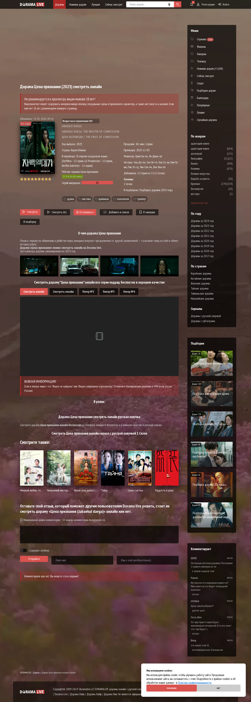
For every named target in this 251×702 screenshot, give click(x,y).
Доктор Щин (198, 610)
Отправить (34, 559)
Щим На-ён (141, 156)
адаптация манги (210, 149)
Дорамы (59, 4)
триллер (141, 199)
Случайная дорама (207, 120)
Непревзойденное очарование (207, 650)
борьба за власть (211, 179)
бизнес (205, 163)
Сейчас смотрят (114, 4)
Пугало (195, 594)
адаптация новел (210, 143)
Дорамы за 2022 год (202, 231)
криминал (104, 199)
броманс (206, 184)
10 (53, 179)
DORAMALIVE (25, 672)
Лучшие (96, 4)
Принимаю (172, 688)
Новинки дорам (77, 4)
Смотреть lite (57, 212)
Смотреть (30, 212)
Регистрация (206, 4)
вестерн (205, 194)
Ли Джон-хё (155, 156)
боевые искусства (211, 174)
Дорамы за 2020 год (202, 241)
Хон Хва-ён (159, 167)
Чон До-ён (139, 162)
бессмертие (207, 189)
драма (70, 199)
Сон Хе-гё (152, 162)
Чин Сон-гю (146, 167)
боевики (205, 169)
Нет (218, 688)
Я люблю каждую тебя (203, 571)
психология (123, 199)
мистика (86, 199)
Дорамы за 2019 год (202, 246)
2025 (79, 144)
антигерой (207, 154)
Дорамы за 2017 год (202, 256)
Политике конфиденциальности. (195, 683)
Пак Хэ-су (133, 167)
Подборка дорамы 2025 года (156, 190)
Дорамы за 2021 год (202, 236)
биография (207, 158)
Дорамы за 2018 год (202, 251)
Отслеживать (85, 212)
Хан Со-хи (163, 162)
